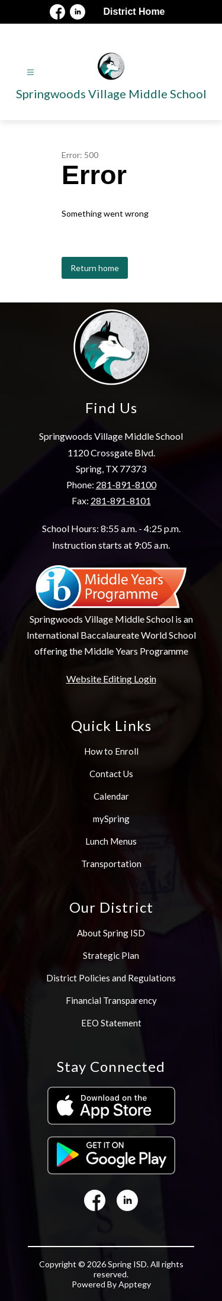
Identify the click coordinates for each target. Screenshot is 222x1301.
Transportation (111, 863)
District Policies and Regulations (111, 977)
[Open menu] (30, 72)
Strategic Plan (111, 955)
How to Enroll (111, 751)
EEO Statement (111, 1022)
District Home (134, 12)
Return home (94, 268)
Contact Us (111, 773)
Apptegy (134, 1284)
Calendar (111, 796)
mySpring (111, 818)
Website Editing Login (111, 678)
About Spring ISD (111, 933)
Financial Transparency (111, 1000)
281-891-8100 (126, 484)
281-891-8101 (121, 500)
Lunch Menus (111, 841)
